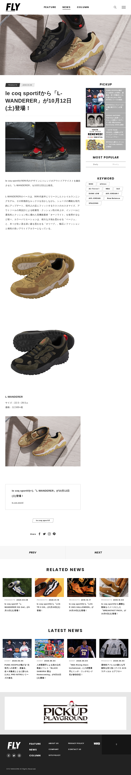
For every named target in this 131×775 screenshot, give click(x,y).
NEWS (66, 7)
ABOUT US (54, 743)
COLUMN (83, 7)
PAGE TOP (116, 744)
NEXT (98, 552)
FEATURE (50, 7)
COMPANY (54, 749)
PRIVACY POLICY (76, 743)
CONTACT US (74, 749)
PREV (32, 552)
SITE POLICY (54, 755)
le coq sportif (17, 503)
